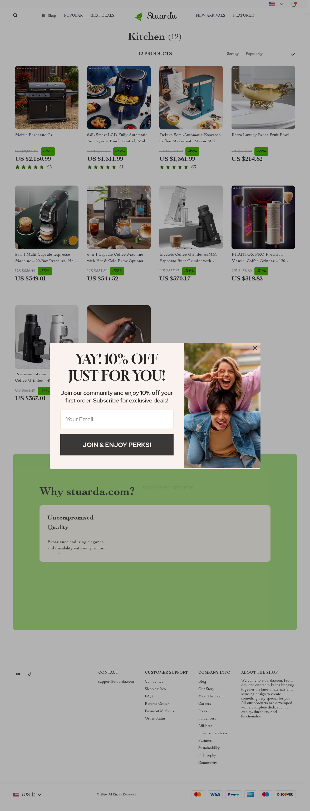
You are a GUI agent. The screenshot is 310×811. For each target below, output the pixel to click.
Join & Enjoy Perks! (117, 445)
